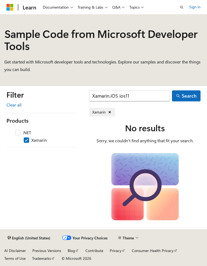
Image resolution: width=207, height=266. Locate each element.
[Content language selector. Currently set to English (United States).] (29, 238)
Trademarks (41, 258)
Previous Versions (46, 250)
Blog (71, 250)
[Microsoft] (9, 7)
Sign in (195, 6)
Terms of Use (15, 258)
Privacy (116, 250)
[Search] (129, 95)
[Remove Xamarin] (102, 112)
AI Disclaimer (15, 250)
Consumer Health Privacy (153, 250)
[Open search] (181, 7)
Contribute (94, 250)
